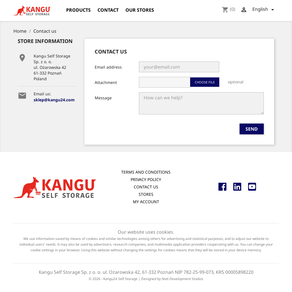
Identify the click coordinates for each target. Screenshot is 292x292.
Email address (108, 67)
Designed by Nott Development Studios (172, 278)
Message (103, 97)
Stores (146, 194)
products (78, 10)
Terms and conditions (146, 172)
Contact (108, 10)
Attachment (106, 82)
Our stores (139, 10)
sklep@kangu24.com (54, 99)
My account (146, 201)
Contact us (146, 187)
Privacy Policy (146, 179)
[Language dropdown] (264, 9)
